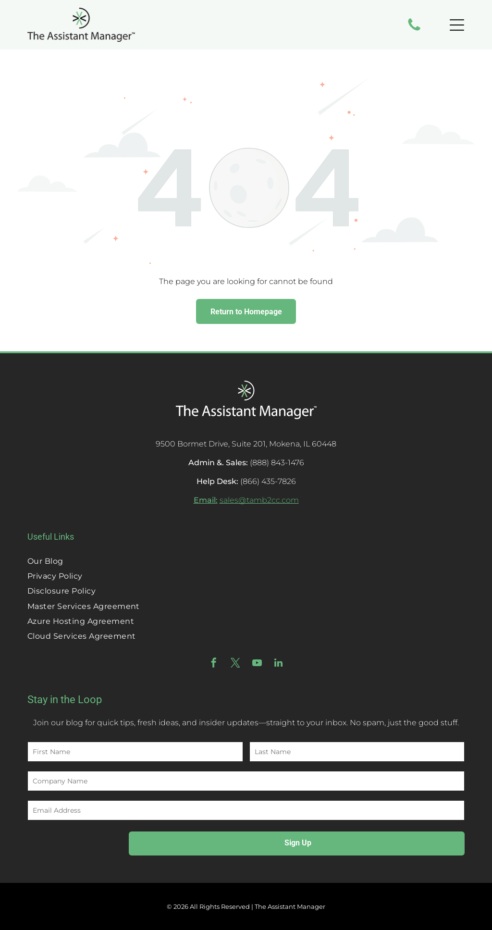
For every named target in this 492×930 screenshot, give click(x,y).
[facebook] (214, 664)
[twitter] (235, 664)
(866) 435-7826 (268, 481)
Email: (206, 500)
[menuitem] (246, 560)
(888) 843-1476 (277, 462)
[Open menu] (457, 25)
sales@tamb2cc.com (259, 500)
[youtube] (257, 664)
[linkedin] (278, 664)
